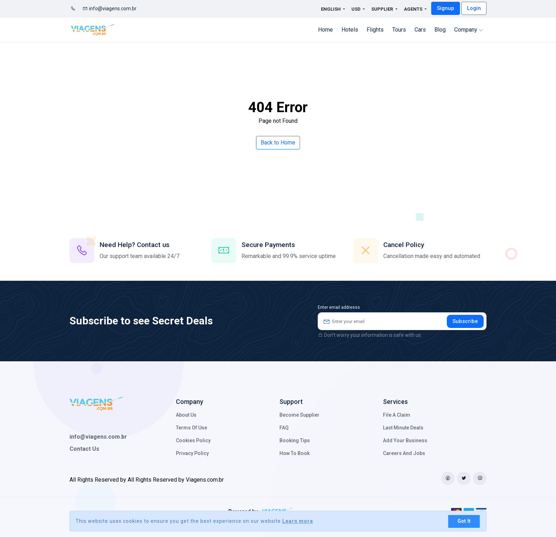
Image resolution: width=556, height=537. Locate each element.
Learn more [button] (297, 521)
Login (474, 8)
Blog (440, 29)
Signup (445, 8)
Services (395, 401)
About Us (186, 415)
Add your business (405, 440)
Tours (399, 29)
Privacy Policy (192, 453)
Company (468, 29)
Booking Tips (294, 440)
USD (356, 9)
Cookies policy (193, 440)
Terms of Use (191, 428)
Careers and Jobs (404, 453)
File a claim (396, 415)
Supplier (382, 9)
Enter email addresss (339, 307)
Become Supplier (299, 415)
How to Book (294, 453)
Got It (464, 521)
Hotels (349, 29)
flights (375, 29)
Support (291, 401)
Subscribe (465, 321)
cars (420, 29)
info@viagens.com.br (110, 8)
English (326, 9)
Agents (413, 9)
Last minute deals (403, 428)
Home (325, 29)
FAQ (284, 428)
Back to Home (278, 142)
